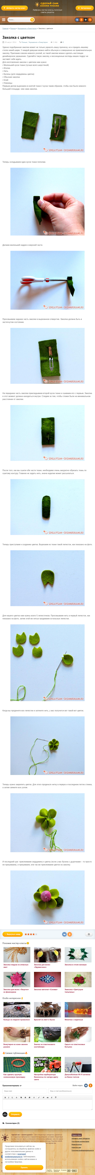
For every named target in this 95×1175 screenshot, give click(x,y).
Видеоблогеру (77, 1144)
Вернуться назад (12, 934)
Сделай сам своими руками (47, 4)
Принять (24, 1167)
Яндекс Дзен (76, 1135)
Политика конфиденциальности (83, 1150)
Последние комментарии (80, 1141)
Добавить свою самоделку (81, 1138)
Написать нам (76, 1147)
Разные (24, 42)
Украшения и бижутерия (38, 42)
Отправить (15, 1114)
